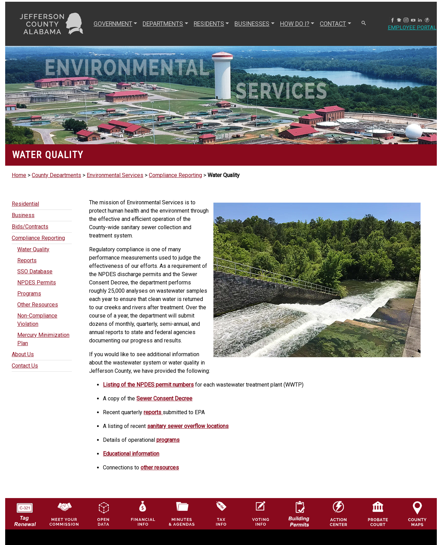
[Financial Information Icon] (142, 513)
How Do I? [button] (294, 23)
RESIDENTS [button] (209, 23)
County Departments (56, 175)
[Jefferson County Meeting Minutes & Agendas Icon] (182, 513)
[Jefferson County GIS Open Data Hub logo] (103, 513)
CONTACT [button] (333, 23)
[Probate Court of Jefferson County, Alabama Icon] (378, 513)
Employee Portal (411, 28)
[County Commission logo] (64, 513)
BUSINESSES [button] (251, 23)
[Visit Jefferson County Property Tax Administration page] (221, 513)
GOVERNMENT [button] (113, 23)
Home (19, 175)
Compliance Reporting (175, 175)
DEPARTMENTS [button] (163, 23)
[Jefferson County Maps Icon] (417, 513)
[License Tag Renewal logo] (24, 512)
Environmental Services (115, 175)
